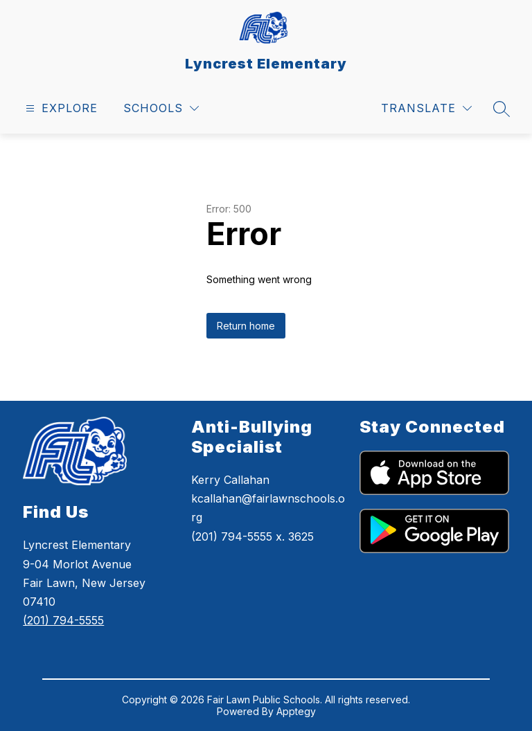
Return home (246, 326)
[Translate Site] (426, 108)
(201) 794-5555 (63, 620)
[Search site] (501, 108)
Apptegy (296, 711)
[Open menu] (60, 108)
